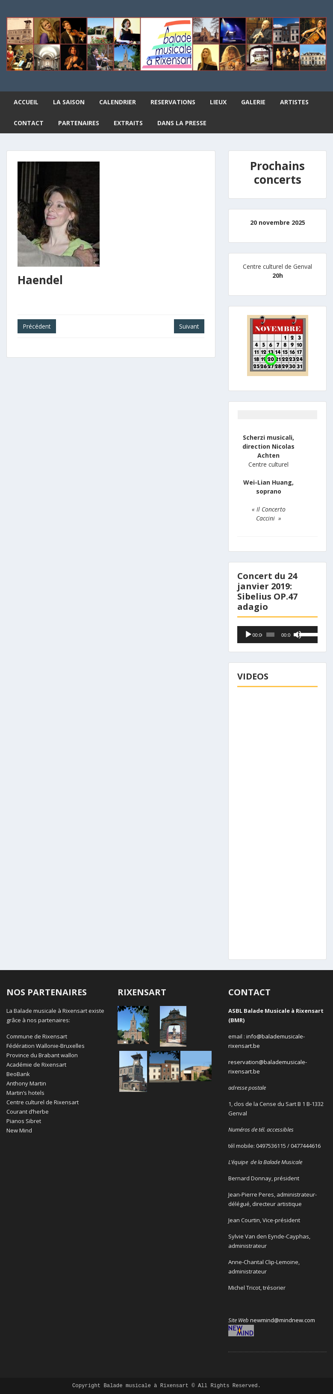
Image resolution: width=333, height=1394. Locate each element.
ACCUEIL (26, 102)
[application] (277, 634)
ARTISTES (294, 102)
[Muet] (297, 634)
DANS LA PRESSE (181, 123)
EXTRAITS (128, 123)
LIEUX (218, 102)
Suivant (189, 326)
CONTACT (29, 123)
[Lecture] (248, 634)
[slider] (270, 634)
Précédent (37, 326)
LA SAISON (69, 102)
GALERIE (253, 102)
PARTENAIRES (78, 123)
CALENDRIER (117, 102)
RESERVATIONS (172, 102)
